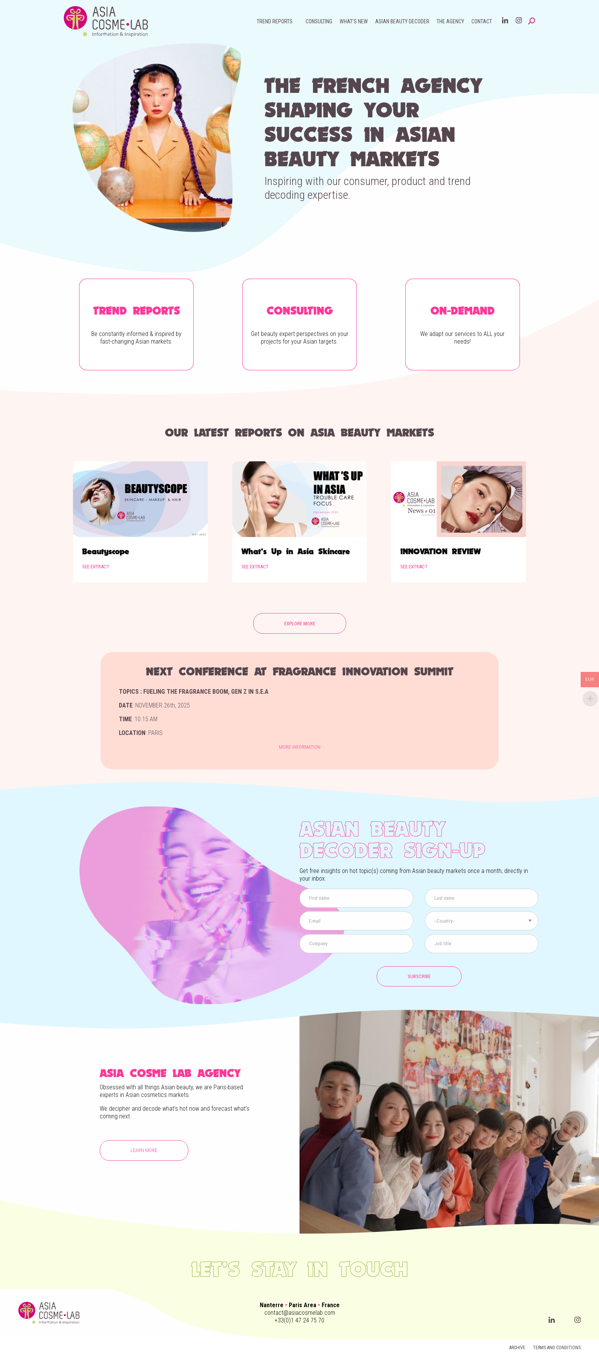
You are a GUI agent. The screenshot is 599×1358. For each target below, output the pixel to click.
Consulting (319, 21)
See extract (95, 566)
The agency (450, 21)
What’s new (354, 21)
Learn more (144, 1150)
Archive (517, 1347)
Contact (481, 21)
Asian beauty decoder (402, 21)
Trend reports (275, 21)
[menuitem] (277, 21)
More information (300, 747)
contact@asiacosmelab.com (299, 1312)
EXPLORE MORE (299, 623)
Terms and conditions (557, 1347)
